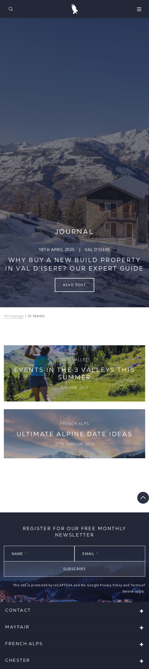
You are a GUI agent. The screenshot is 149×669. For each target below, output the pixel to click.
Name (19, 553)
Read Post (74, 284)
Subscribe (74, 568)
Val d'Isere (97, 249)
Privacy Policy (111, 585)
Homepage (14, 315)
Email (90, 553)
